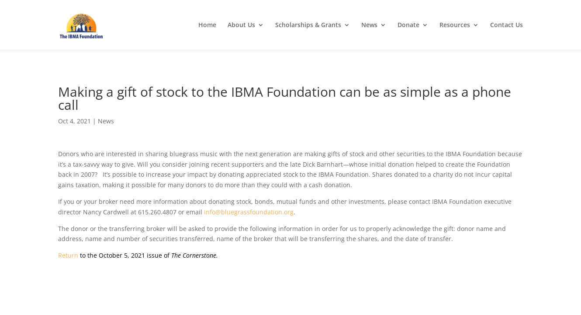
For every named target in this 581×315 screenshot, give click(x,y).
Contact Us (506, 25)
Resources (454, 25)
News (369, 25)
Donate (408, 25)
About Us (241, 25)
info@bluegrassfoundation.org (249, 212)
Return (68, 255)
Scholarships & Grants (308, 25)
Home (207, 25)
